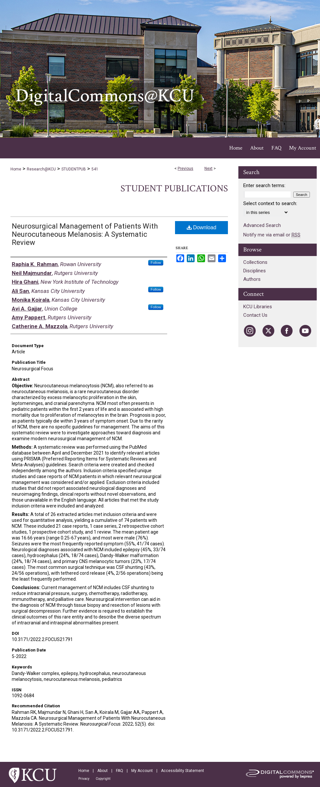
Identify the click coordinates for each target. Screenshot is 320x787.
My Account (142, 770)
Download (201, 227)
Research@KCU (41, 169)
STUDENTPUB (73, 169)
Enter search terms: (264, 185)
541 (94, 169)
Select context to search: (270, 203)
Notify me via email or (271, 235)
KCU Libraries (257, 307)
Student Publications (174, 189)
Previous (185, 168)
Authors (252, 279)
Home (15, 169)
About (102, 770)
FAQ (119, 770)
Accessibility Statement (182, 770)
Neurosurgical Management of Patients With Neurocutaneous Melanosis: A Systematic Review (85, 234)
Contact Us (255, 315)
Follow (156, 263)
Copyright (103, 778)
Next (208, 168)
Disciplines (254, 271)
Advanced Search (262, 225)
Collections (255, 262)
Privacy (83, 778)
